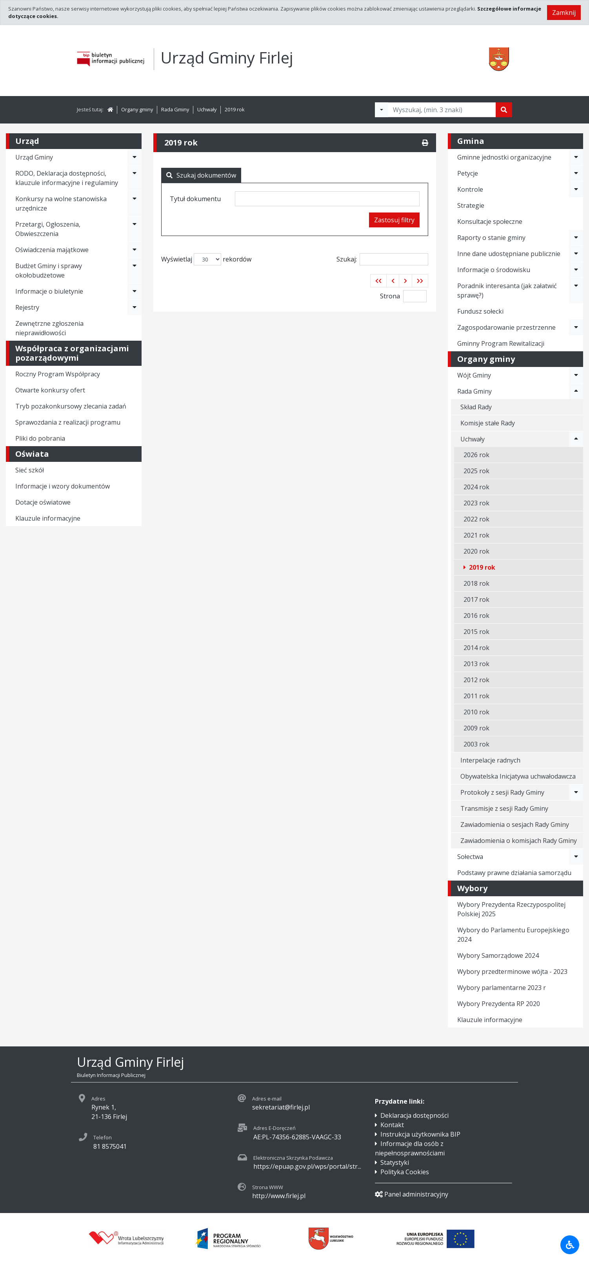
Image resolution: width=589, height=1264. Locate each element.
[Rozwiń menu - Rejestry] (134, 307)
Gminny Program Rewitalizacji (500, 343)
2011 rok (476, 696)
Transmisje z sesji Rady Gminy (504, 808)
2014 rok (476, 647)
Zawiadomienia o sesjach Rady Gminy (514, 824)
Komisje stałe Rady (487, 423)
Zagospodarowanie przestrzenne (506, 327)
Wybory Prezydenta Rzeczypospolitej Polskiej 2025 (511, 909)
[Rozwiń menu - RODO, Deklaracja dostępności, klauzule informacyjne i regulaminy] (134, 178)
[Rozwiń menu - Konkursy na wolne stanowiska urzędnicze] (134, 203)
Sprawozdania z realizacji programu (67, 422)
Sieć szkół (29, 470)
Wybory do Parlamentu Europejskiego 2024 (513, 935)
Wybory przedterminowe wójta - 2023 (512, 971)
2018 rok (476, 583)
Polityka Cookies (404, 1172)
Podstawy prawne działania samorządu (514, 872)
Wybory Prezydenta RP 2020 (498, 1003)
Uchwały (206, 109)
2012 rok (476, 680)
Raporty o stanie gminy (491, 237)
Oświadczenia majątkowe (52, 249)
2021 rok (476, 535)
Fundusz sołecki (480, 311)
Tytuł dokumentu (195, 198)
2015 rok (476, 631)
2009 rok (476, 728)
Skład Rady (476, 407)
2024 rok (476, 487)
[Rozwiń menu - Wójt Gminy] (576, 375)
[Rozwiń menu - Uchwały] (576, 439)
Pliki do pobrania (40, 438)
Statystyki (394, 1162)
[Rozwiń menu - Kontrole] (576, 189)
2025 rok (476, 471)
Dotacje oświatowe (43, 502)
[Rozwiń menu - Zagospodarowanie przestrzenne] (576, 327)
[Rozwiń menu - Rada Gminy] (576, 391)
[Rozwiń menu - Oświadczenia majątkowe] (134, 250)
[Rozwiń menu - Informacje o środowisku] (576, 270)
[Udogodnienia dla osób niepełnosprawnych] (569, 1244)
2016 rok (476, 615)
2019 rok (235, 109)
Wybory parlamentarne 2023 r (501, 987)
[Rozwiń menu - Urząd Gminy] (134, 157)
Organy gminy (137, 109)
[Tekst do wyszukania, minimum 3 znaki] (442, 109)
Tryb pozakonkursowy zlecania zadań (70, 406)
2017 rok (476, 599)
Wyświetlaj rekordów (206, 259)
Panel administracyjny (411, 1194)
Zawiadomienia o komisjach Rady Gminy (518, 840)
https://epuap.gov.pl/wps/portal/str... (307, 1166)
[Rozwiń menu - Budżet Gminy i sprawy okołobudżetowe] (134, 270)
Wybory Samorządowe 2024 (498, 955)
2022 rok (476, 519)
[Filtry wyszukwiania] (381, 109)
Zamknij (564, 12)
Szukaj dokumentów (201, 175)
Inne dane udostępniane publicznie (508, 253)
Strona (390, 296)
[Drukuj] (425, 142)
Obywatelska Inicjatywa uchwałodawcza (518, 776)
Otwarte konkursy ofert (50, 390)
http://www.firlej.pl (278, 1195)
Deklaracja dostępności (414, 1115)
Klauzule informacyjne (47, 518)
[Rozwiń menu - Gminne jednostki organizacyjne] (576, 157)
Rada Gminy (175, 109)
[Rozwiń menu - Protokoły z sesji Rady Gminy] (576, 792)
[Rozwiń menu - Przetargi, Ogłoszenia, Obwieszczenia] (134, 229)
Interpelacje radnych (490, 760)
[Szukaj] (504, 109)
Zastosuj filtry (394, 220)
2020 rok (476, 551)
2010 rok (476, 712)
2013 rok (476, 663)
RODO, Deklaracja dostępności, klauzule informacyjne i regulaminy (66, 178)
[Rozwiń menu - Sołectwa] (576, 856)
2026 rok (476, 454)
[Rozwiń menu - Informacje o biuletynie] (134, 291)
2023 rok (476, 503)
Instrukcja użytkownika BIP (420, 1134)
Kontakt (392, 1125)
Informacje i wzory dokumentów (62, 486)
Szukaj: (382, 259)
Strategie (470, 205)
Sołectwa (470, 856)
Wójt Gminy (474, 375)
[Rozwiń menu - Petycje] (576, 173)
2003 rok (476, 744)
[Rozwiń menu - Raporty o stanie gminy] (576, 237)
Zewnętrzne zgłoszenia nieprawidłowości (49, 328)
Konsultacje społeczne (489, 221)
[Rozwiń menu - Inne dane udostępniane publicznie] (576, 254)
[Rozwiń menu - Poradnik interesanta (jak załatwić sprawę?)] (576, 290)
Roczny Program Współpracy (57, 374)
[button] (378, 280)
